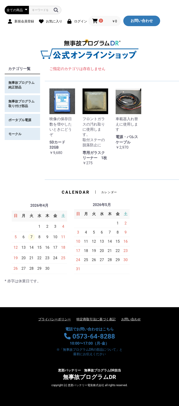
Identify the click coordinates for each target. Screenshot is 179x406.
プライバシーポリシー (54, 319)
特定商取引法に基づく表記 (96, 319)
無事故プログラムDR (89, 374)
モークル (14, 134)
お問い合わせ (142, 20)
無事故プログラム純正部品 (21, 85)
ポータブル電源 (19, 120)
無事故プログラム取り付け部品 (21, 103)
